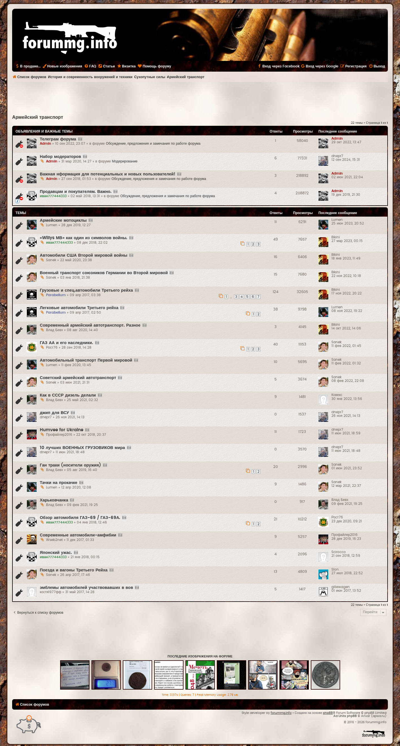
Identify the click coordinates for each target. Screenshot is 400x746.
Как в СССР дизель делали (68, 395)
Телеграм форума (58, 139)
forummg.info (281, 712)
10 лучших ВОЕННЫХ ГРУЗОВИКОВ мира (82, 448)
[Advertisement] (200, 97)
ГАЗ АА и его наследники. (66, 343)
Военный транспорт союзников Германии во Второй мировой (104, 273)
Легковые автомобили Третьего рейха (79, 308)
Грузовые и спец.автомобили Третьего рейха (86, 290)
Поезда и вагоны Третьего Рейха (74, 570)
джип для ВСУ (54, 413)
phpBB (328, 712)
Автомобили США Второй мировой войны (83, 255)
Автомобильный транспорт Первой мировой (86, 360)
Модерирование (124, 161)
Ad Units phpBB (345, 716)
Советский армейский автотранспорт (78, 378)
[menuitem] (90, 66)
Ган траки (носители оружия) (70, 465)
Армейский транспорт (37, 117)
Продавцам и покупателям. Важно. (76, 192)
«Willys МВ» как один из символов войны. (83, 238)
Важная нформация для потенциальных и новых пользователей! (107, 174)
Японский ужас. (56, 553)
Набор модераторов (60, 157)
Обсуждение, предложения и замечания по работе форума (153, 143)
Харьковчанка (54, 500)
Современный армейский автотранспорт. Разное (90, 325)
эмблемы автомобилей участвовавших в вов (86, 588)
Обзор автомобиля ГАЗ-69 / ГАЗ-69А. (80, 518)
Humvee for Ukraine (61, 430)
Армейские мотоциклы (63, 220)
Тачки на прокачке (58, 483)
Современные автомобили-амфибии (78, 535)
